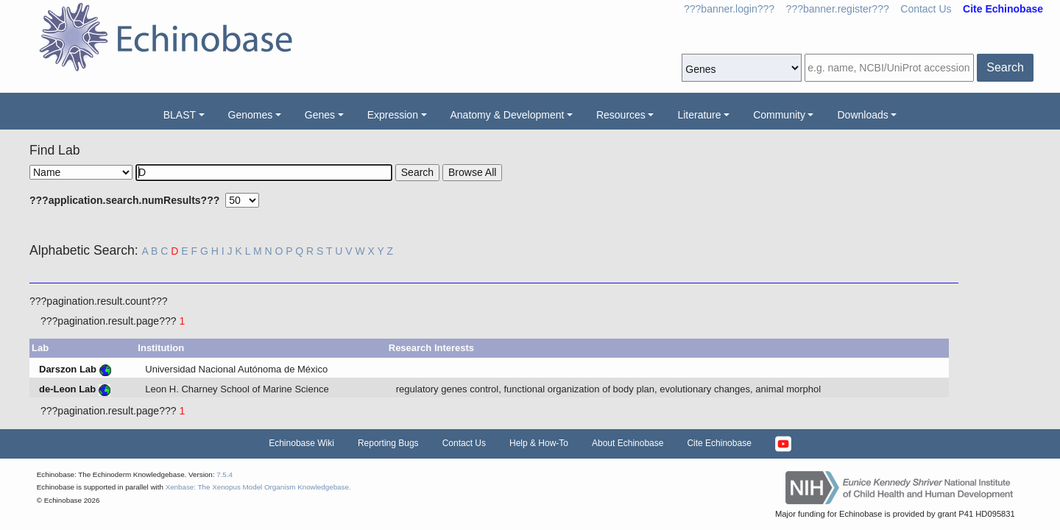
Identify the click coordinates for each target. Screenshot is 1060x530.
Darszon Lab (67, 369)
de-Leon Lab (67, 389)
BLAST (179, 115)
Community (779, 115)
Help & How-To (538, 443)
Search (1005, 67)
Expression (392, 115)
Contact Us (925, 9)
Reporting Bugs (388, 443)
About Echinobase (627, 443)
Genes (320, 115)
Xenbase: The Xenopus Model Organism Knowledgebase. (258, 487)
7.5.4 (224, 474)
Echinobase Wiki (301, 443)
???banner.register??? (837, 9)
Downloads (862, 115)
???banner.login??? (729, 9)
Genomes (250, 115)
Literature (699, 115)
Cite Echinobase (719, 443)
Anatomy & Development (508, 115)
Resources (621, 115)
